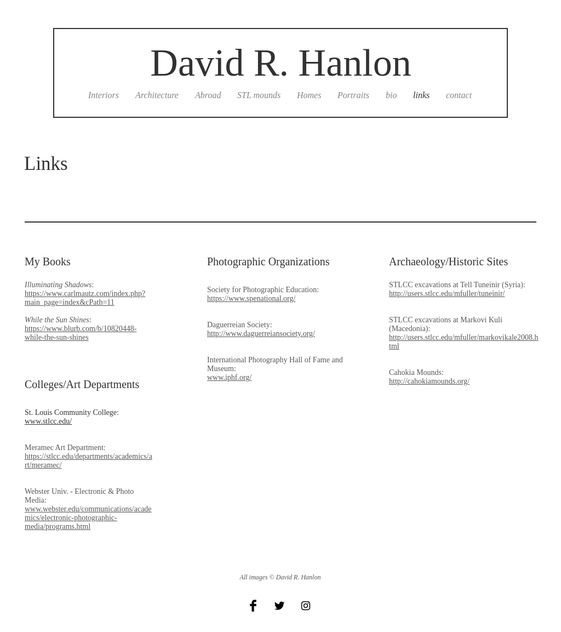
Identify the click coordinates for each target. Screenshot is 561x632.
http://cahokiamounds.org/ (429, 381)
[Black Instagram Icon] (306, 606)
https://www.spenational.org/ (251, 298)
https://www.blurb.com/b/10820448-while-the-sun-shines (80, 332)
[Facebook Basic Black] (253, 606)
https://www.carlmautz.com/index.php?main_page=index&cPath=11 (85, 297)
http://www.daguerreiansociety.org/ (261, 333)
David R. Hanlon (280, 63)
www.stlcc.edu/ (48, 421)
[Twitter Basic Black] (279, 606)
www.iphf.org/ (229, 377)
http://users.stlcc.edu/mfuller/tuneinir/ (447, 293)
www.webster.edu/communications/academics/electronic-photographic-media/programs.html (88, 518)
